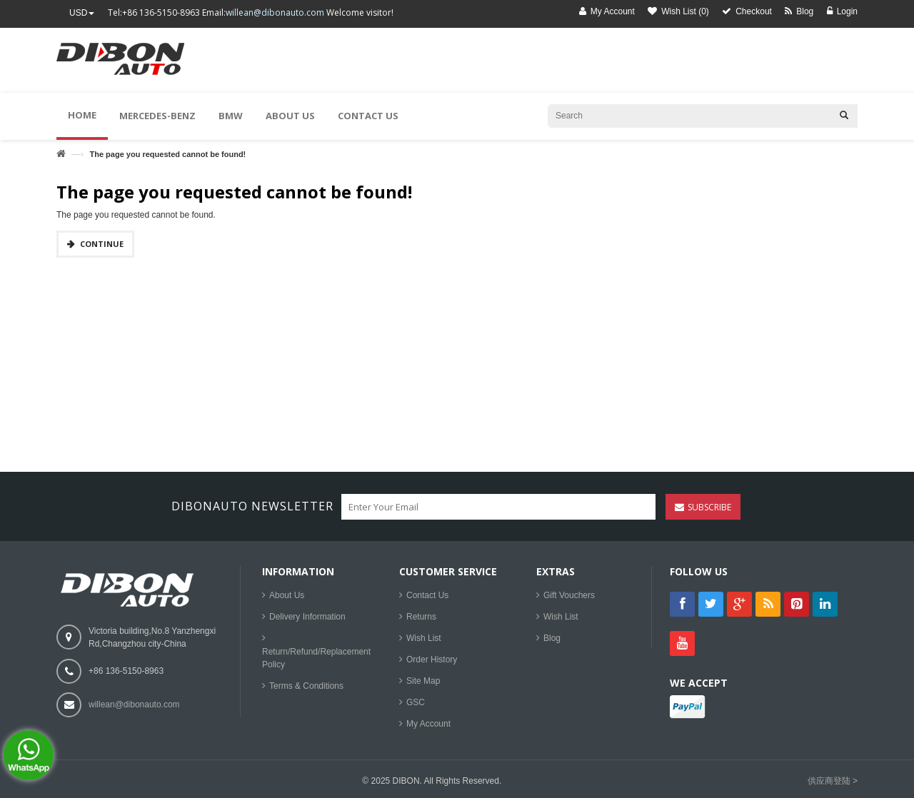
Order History (431, 660)
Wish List (423, 638)
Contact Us (427, 595)
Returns (421, 617)
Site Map (423, 681)
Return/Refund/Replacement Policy (316, 658)
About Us (286, 595)
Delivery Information (307, 617)
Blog (552, 638)
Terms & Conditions (306, 686)
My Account (428, 724)
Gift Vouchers (569, 595)
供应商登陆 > (833, 781)
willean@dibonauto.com (275, 12)
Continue (102, 243)
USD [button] (81, 13)
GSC (415, 702)
